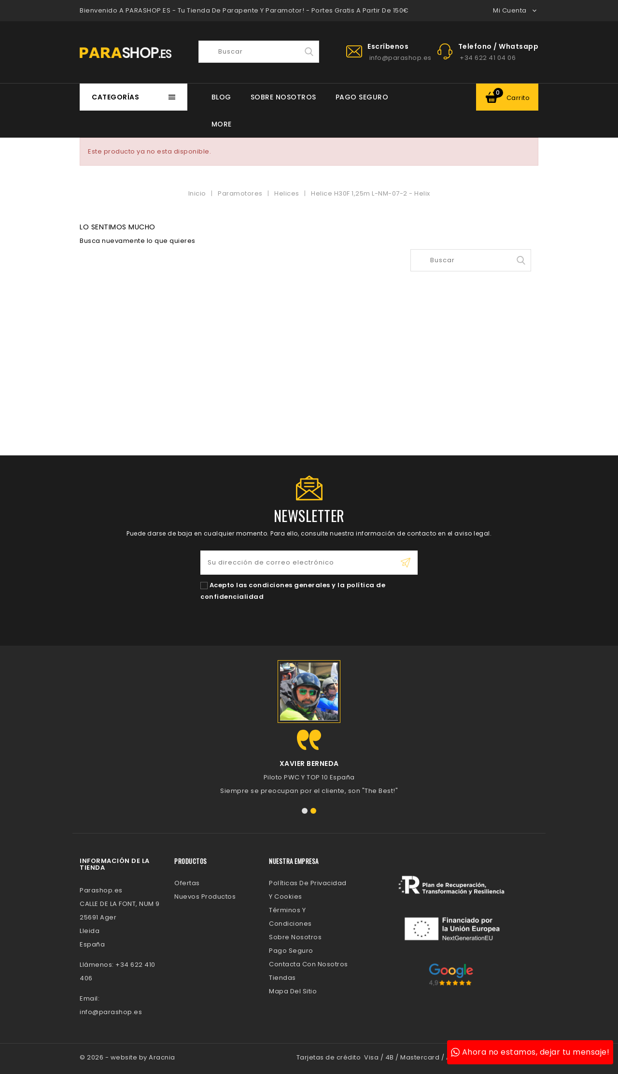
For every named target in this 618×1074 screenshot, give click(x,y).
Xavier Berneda (309, 763)
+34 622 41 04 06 (488, 57)
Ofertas (187, 883)
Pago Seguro (362, 97)
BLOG (221, 97)
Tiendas (282, 977)
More (221, 124)
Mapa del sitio (293, 991)
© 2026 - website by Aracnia (127, 1057)
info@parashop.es (400, 57)
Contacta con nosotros (308, 964)
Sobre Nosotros (283, 97)
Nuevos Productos (205, 896)
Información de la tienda (115, 864)
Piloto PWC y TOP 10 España (309, 777)
